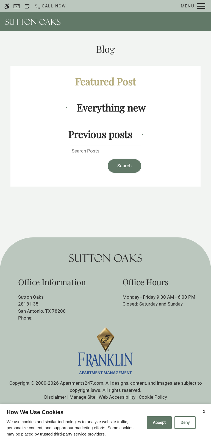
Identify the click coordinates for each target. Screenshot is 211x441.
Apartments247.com (81, 383)
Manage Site (82, 397)
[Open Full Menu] (193, 6)
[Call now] (50, 6)
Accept (159, 422)
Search (124, 165)
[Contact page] (17, 6)
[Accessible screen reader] (7, 6)
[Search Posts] (105, 151)
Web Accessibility (117, 397)
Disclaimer (55, 397)
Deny (185, 422)
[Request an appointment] (27, 6)
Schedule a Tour (130, 21)
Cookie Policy (153, 397)
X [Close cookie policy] (204, 411)
